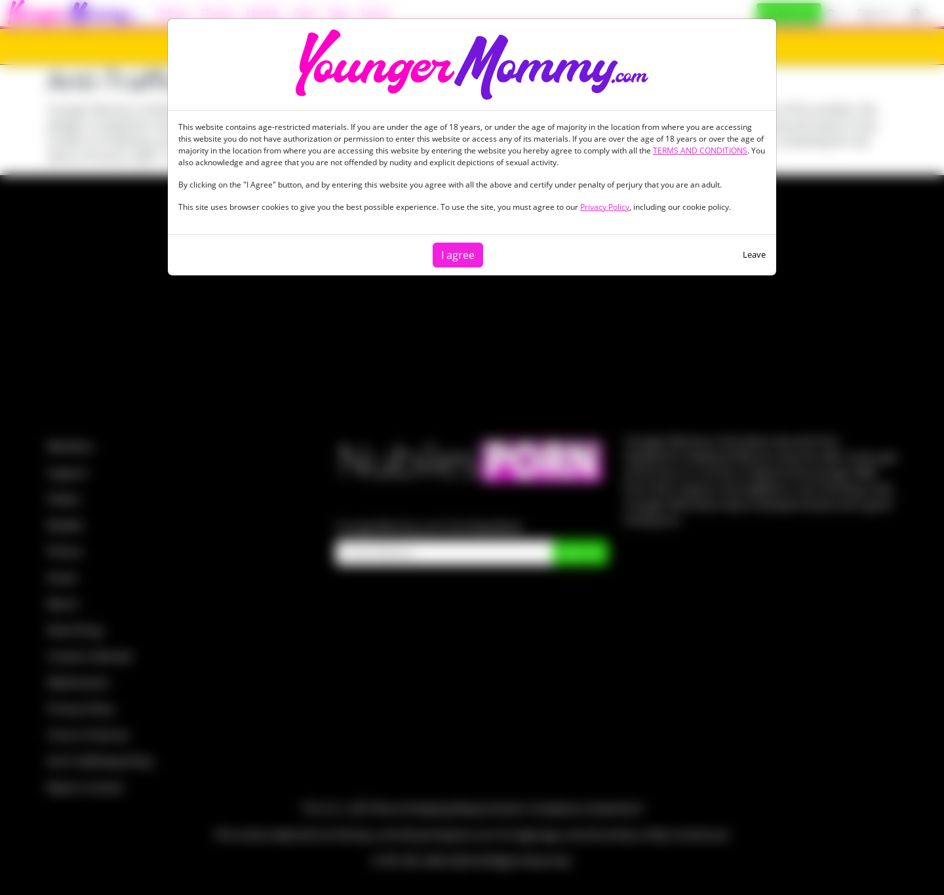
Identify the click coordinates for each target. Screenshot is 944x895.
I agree (458, 255)
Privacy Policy (604, 206)
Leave (754, 254)
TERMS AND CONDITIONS (700, 150)
